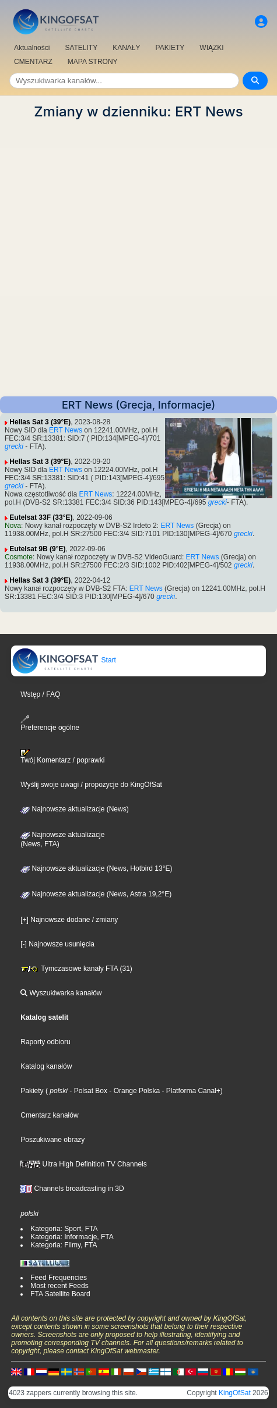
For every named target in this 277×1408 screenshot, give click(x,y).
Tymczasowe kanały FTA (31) (76, 968)
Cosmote (19, 557)
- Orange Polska (133, 1091)
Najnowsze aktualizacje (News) (74, 809)
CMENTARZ (33, 62)
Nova (13, 526)
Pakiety (31, 1091)
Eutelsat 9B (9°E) (37, 549)
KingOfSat (235, 1393)
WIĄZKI (211, 48)
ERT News (65, 430)
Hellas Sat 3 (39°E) (40, 422)
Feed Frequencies (58, 1278)
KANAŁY (126, 48)
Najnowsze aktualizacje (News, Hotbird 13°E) (96, 868)
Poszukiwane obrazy (52, 1140)
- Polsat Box (87, 1091)
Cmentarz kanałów (49, 1115)
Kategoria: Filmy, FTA (63, 1245)
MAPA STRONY (93, 62)
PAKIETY (170, 48)
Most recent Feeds (59, 1286)
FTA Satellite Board (60, 1294)
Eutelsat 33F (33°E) (40, 517)
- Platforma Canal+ (190, 1091)
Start (64, 660)
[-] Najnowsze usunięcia (57, 944)
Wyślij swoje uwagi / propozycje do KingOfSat (91, 785)
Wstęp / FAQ (40, 694)
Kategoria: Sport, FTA (63, 1229)
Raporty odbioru (45, 1042)
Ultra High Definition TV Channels (83, 1164)
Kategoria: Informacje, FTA (72, 1237)
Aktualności (32, 48)
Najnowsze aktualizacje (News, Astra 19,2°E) (95, 894)
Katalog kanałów (46, 1066)
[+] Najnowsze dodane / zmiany (69, 920)
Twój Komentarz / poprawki (62, 756)
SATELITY (81, 48)
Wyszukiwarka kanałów (60, 993)
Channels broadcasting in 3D (72, 1188)
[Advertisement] (138, 258)
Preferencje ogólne (49, 723)
